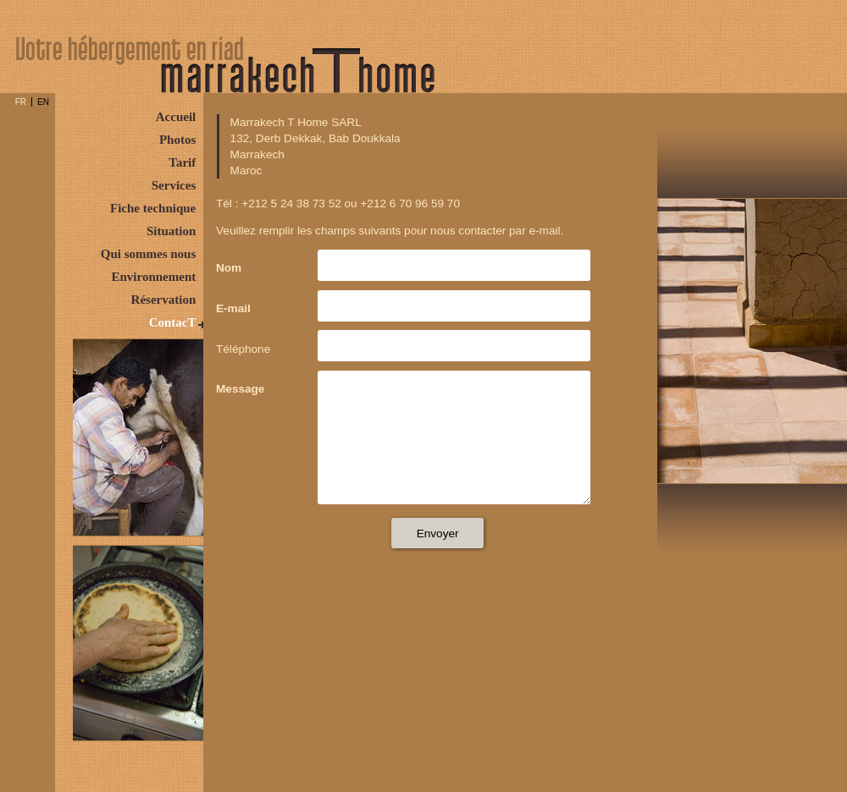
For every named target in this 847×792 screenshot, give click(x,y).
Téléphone (243, 349)
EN (43, 102)
